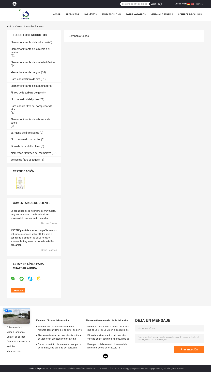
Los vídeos (90, 14)
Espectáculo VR (111, 14)
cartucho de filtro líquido (25, 132)
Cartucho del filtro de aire (25, 79)
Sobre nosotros (136, 14)
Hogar (56, 14)
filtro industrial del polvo (25, 99)
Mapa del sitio (14, 351)
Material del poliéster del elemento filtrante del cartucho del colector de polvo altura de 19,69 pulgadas (60, 328)
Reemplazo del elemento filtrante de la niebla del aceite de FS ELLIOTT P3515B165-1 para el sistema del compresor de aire (107, 346)
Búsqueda (155, 4)
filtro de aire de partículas (25, 139)
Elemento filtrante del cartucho (29, 42)
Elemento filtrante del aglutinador (30, 85)
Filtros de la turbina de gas (26, 92)
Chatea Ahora (181, 4)
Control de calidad (190, 14)
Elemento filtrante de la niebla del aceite (107, 320)
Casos (18, 26)
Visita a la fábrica (162, 14)
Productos (72, 14)
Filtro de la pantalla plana (25, 146)
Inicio (9, 26)
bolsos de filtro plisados (25, 159)
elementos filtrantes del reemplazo (31, 153)
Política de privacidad (39, 368)
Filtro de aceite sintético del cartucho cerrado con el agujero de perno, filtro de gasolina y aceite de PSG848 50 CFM (108, 337)
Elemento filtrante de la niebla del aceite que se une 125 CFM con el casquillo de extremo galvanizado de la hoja (108, 328)
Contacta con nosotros (18, 341)
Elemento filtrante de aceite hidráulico (33, 62)
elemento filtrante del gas (25, 72)
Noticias (11, 346)
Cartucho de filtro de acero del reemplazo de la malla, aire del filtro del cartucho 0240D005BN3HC (59, 346)
